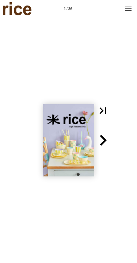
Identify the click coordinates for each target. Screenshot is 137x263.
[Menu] (128, 9)
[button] (103, 110)
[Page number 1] (68, 9)
